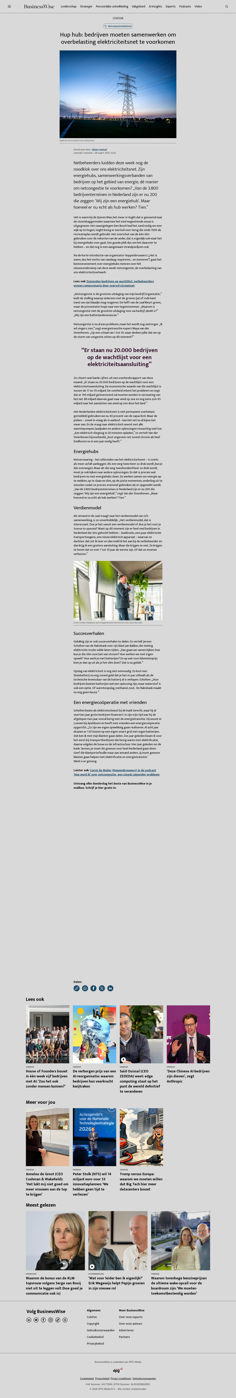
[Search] (227, 6)
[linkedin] (28, 1320)
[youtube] (36, 1320)
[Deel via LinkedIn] (110, 988)
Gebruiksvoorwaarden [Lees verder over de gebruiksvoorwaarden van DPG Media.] (144, 1378)
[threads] (65, 1320)
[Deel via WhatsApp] (85, 988)
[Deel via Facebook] (93, 988)
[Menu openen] (9, 6)
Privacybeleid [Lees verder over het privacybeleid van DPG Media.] (102, 1378)
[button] (121, 1378)
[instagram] (50, 1320)
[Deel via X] (102, 988)
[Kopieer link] (77, 988)
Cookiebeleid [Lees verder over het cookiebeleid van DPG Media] (87, 1378)
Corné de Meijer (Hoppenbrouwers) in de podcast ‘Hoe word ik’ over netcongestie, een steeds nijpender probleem (117, 772)
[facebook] (43, 1320)
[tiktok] (57, 1320)
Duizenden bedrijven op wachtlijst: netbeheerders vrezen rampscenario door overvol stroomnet (114, 283)
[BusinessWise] (39, 6)
